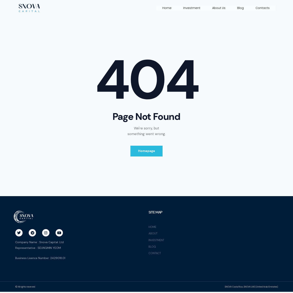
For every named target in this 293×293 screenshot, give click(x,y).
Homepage (146, 152)
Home (166, 8)
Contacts (262, 8)
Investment (191, 8)
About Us (218, 8)
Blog (240, 8)
